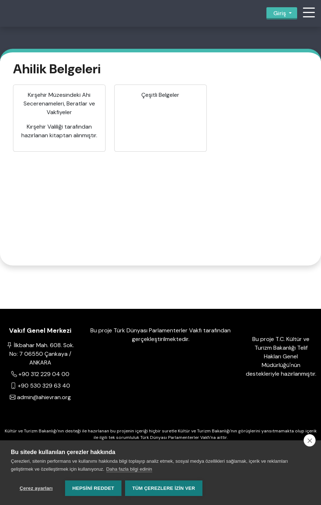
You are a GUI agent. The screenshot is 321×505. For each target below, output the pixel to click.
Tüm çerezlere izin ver (163, 488)
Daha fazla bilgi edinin (129, 469)
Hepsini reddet (93, 488)
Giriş (279, 13)
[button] (308, 13)
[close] (310, 440)
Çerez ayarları (36, 488)
